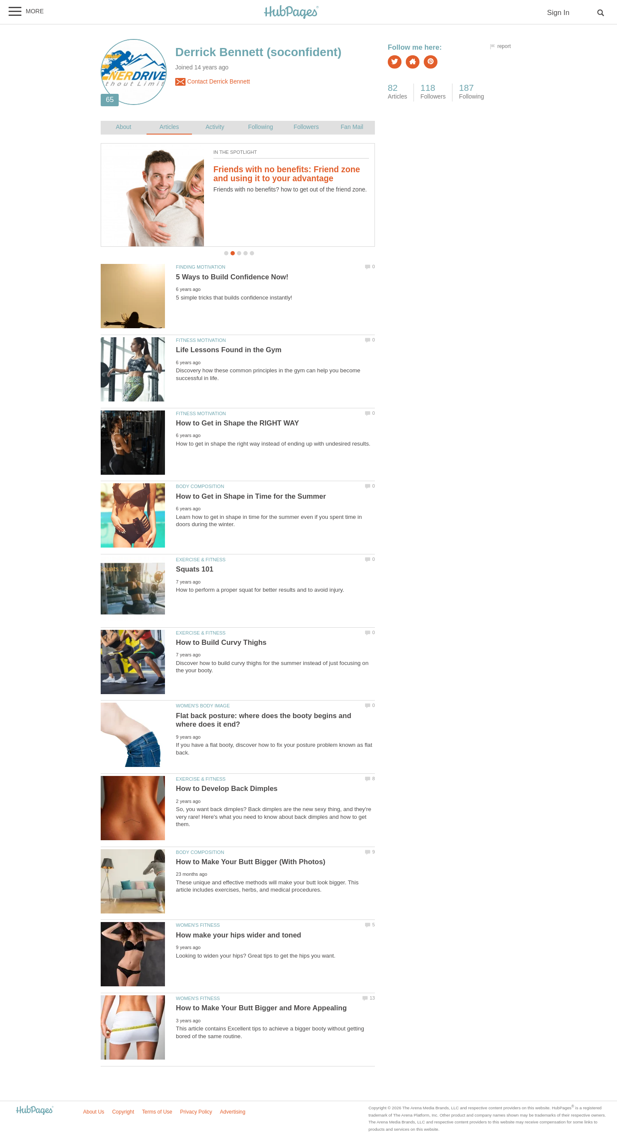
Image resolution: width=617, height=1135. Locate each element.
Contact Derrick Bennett (212, 82)
